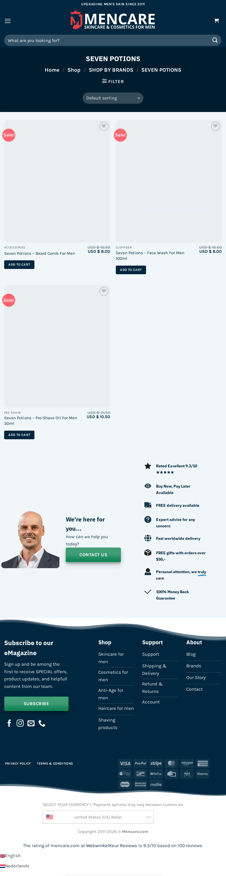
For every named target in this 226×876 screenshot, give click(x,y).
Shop (74, 70)
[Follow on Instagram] (20, 724)
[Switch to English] (10, 855)
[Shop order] (113, 98)
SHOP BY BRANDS (111, 70)
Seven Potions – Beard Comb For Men (39, 253)
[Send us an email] (31, 724)
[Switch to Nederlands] (14, 865)
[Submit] (215, 40)
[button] (7, 21)
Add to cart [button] (19, 264)
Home (52, 70)
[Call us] (42, 724)
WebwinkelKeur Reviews (111, 845)
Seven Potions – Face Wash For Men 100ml (150, 255)
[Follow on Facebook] (9, 724)
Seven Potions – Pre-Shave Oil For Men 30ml (40, 420)
